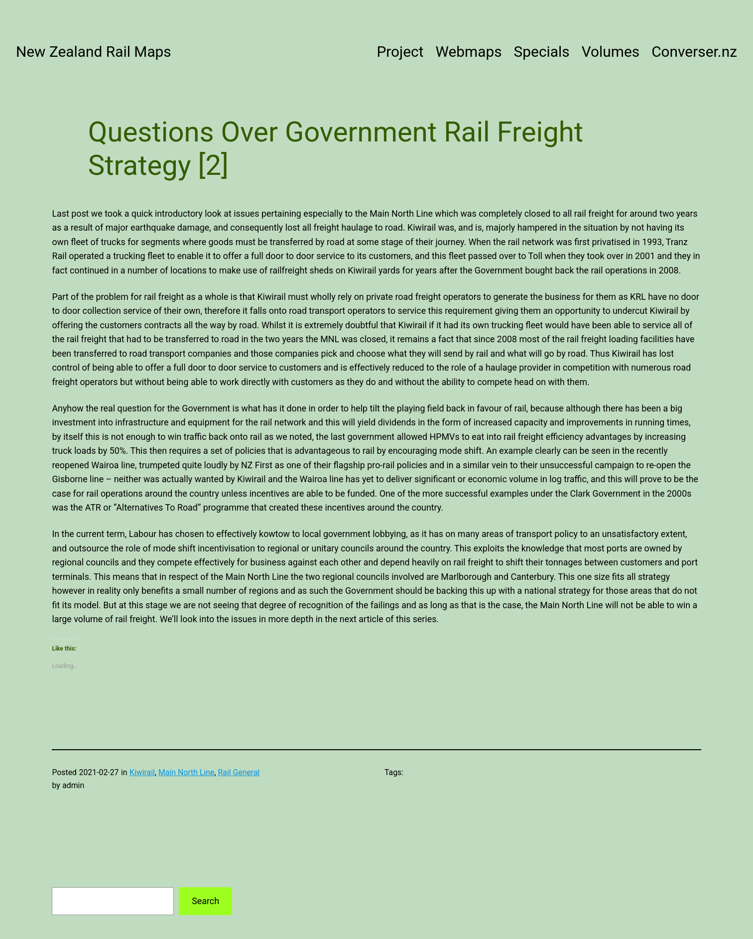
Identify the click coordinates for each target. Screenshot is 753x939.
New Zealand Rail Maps (93, 51)
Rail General (239, 772)
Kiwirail (142, 772)
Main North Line (186, 772)
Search (205, 901)
